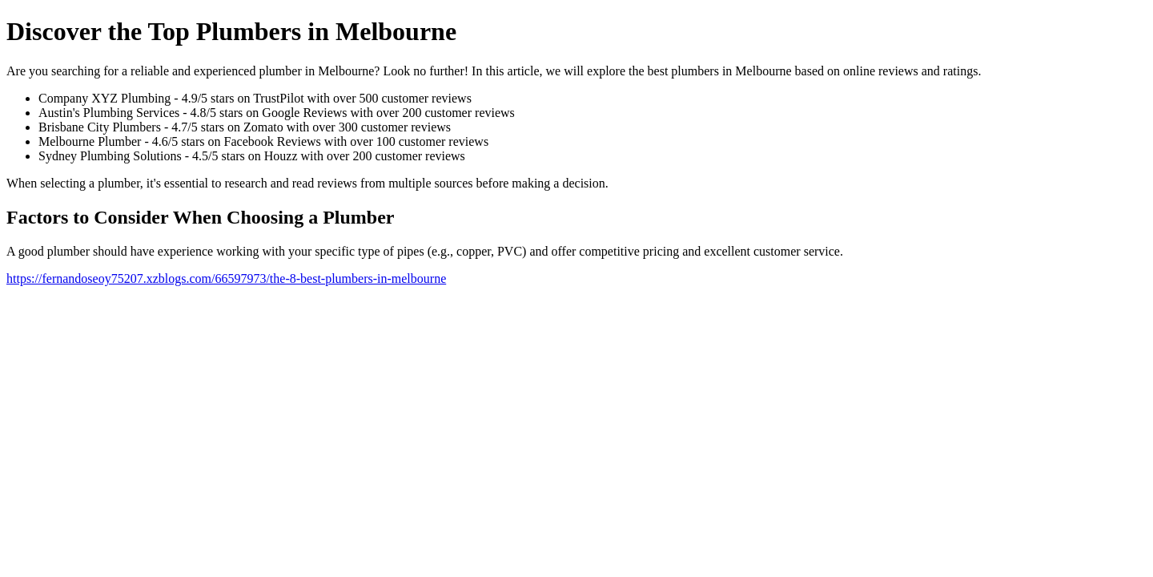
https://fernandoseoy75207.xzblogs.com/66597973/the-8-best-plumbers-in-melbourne (226, 278)
